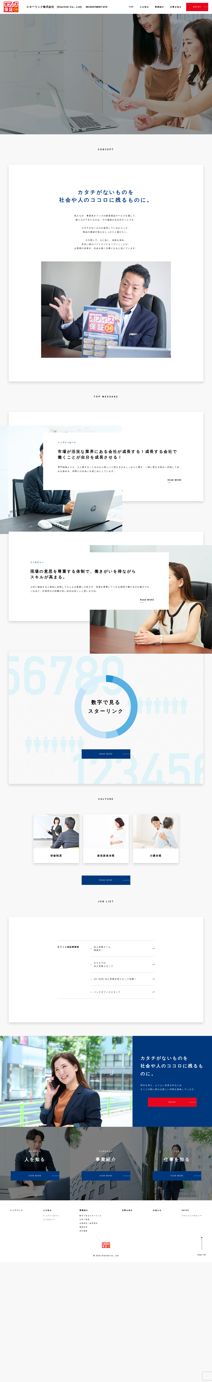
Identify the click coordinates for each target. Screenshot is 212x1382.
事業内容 (84, 1347)
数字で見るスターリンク (91, 1335)
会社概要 (84, 1350)
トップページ (16, 1330)
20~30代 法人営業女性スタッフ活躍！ (115, 1099)
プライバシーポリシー (192, 1335)
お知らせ (157, 1330)
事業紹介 (159, 6)
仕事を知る (175, 6)
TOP (130, 6)
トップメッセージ (51, 1335)
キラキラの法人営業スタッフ (103, 1084)
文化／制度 (85, 1339)
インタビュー (49, 1339)
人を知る (143, 6)
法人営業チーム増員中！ (102, 1068)
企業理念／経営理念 (89, 1343)
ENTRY (197, 6)
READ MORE (164, 520)
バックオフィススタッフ (107, 1112)
